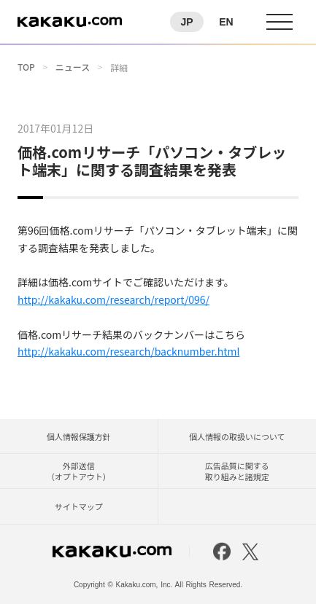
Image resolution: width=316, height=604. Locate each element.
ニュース (72, 67)
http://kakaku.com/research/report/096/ (113, 299)
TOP (26, 67)
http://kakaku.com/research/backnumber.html (128, 351)
